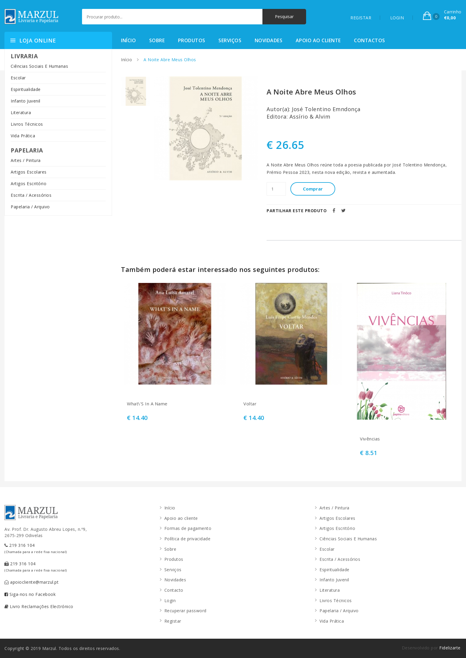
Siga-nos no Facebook (30, 594)
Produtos (191, 40)
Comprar (313, 189)
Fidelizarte (450, 648)
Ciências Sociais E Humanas (39, 66)
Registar (172, 621)
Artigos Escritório (28, 183)
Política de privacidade (187, 538)
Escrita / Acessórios (31, 195)
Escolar (18, 78)
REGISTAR (360, 17)
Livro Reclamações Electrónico (38, 606)
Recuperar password (185, 610)
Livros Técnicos (27, 124)
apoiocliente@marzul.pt (31, 582)
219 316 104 (35, 548)
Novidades (269, 40)
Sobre (157, 40)
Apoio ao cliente (318, 40)
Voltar (249, 404)
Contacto (173, 590)
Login (170, 600)
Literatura (21, 112)
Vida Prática (23, 135)
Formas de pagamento (188, 528)
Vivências (370, 439)
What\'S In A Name (147, 404)
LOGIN (397, 17)
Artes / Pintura (26, 160)
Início (128, 40)
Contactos (369, 40)
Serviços (229, 40)
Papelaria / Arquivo (30, 207)
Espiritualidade (26, 89)
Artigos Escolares (29, 172)
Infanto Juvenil (25, 101)
